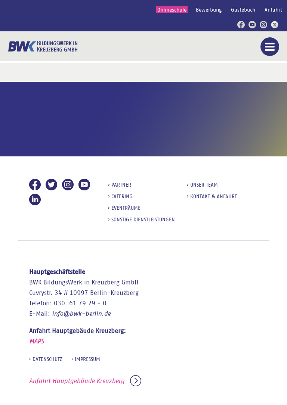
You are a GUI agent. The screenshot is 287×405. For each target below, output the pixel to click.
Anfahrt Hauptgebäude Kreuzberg (85, 380)
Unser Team (204, 185)
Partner (121, 185)
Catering (122, 196)
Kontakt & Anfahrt (213, 196)
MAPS (36, 341)
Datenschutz (47, 359)
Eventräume (126, 208)
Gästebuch (243, 10)
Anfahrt (273, 10)
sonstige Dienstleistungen (143, 219)
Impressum (87, 359)
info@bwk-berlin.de (81, 313)
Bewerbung (209, 10)
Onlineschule (171, 10)
